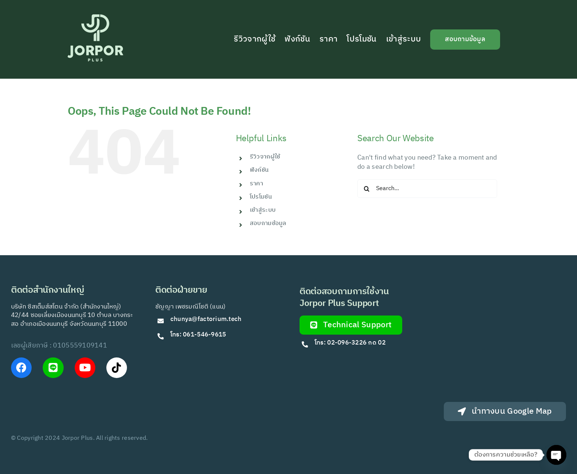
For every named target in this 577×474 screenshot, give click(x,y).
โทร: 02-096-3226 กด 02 (350, 343)
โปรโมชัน (261, 197)
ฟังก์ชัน (259, 170)
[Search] (366, 188)
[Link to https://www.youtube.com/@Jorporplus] (85, 367)
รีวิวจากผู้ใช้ (265, 157)
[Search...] (427, 188)
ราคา (256, 184)
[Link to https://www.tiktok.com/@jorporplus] (116, 367)
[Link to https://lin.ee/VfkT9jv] (53, 367)
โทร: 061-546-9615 (198, 334)
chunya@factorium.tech (206, 319)
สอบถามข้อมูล (268, 223)
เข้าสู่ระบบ (263, 210)
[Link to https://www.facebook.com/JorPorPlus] (21, 367)
